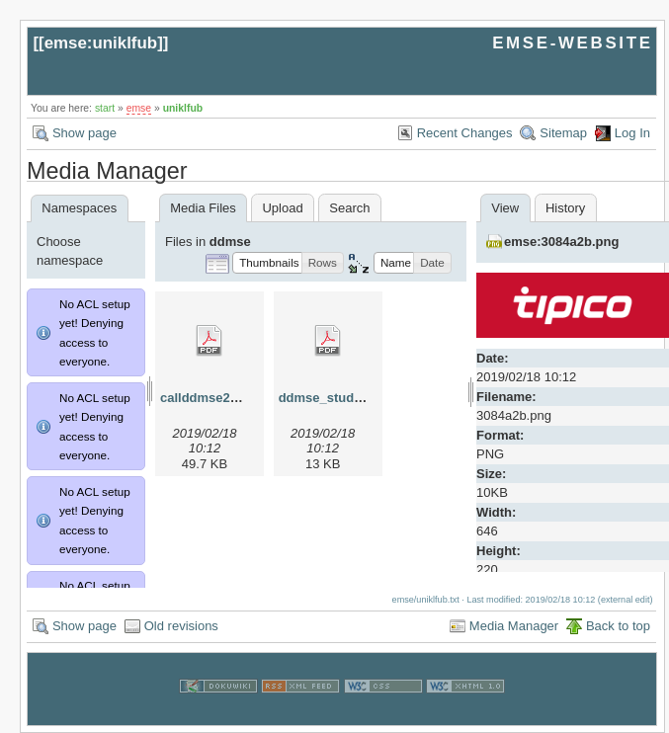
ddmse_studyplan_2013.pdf (363, 397)
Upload (282, 208)
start (105, 108)
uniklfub (183, 108)
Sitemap (563, 132)
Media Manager (513, 625)
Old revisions (181, 625)
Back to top (618, 625)
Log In (632, 132)
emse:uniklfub (101, 43)
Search (349, 208)
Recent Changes (465, 132)
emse (138, 108)
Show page (84, 132)
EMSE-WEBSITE (572, 43)
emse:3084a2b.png (561, 241)
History (565, 208)
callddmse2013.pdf (217, 397)
